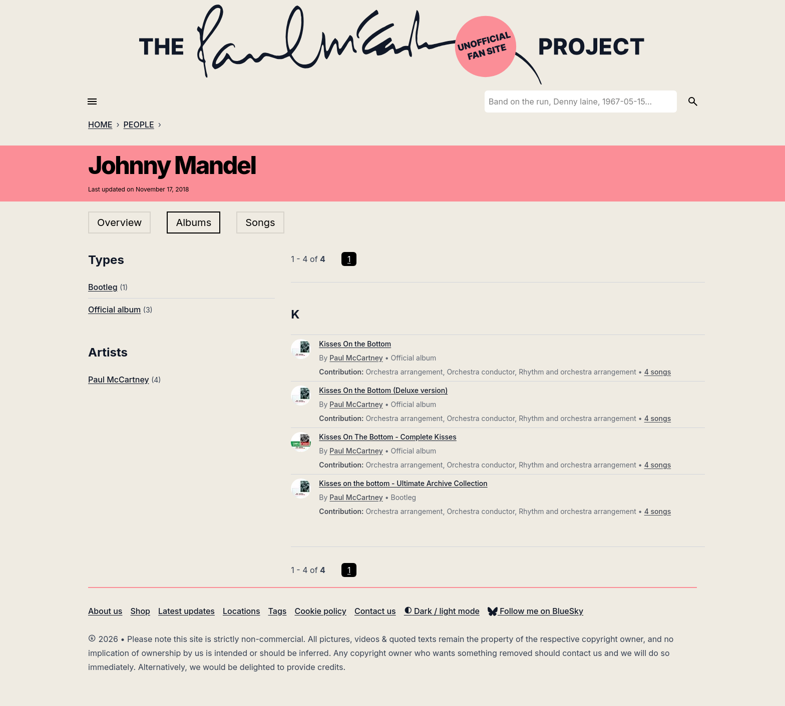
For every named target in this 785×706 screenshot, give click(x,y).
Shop (140, 611)
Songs (260, 222)
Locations (241, 611)
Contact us (375, 611)
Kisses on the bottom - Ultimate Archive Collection (403, 483)
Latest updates (186, 611)
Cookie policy (320, 611)
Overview (119, 222)
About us (105, 611)
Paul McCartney (118, 379)
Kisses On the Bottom (355, 344)
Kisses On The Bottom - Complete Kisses (387, 436)
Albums (193, 222)
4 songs (657, 372)
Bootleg (103, 287)
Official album (114, 309)
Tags (277, 611)
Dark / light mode (442, 611)
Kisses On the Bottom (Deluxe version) (383, 390)
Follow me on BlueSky (535, 611)
